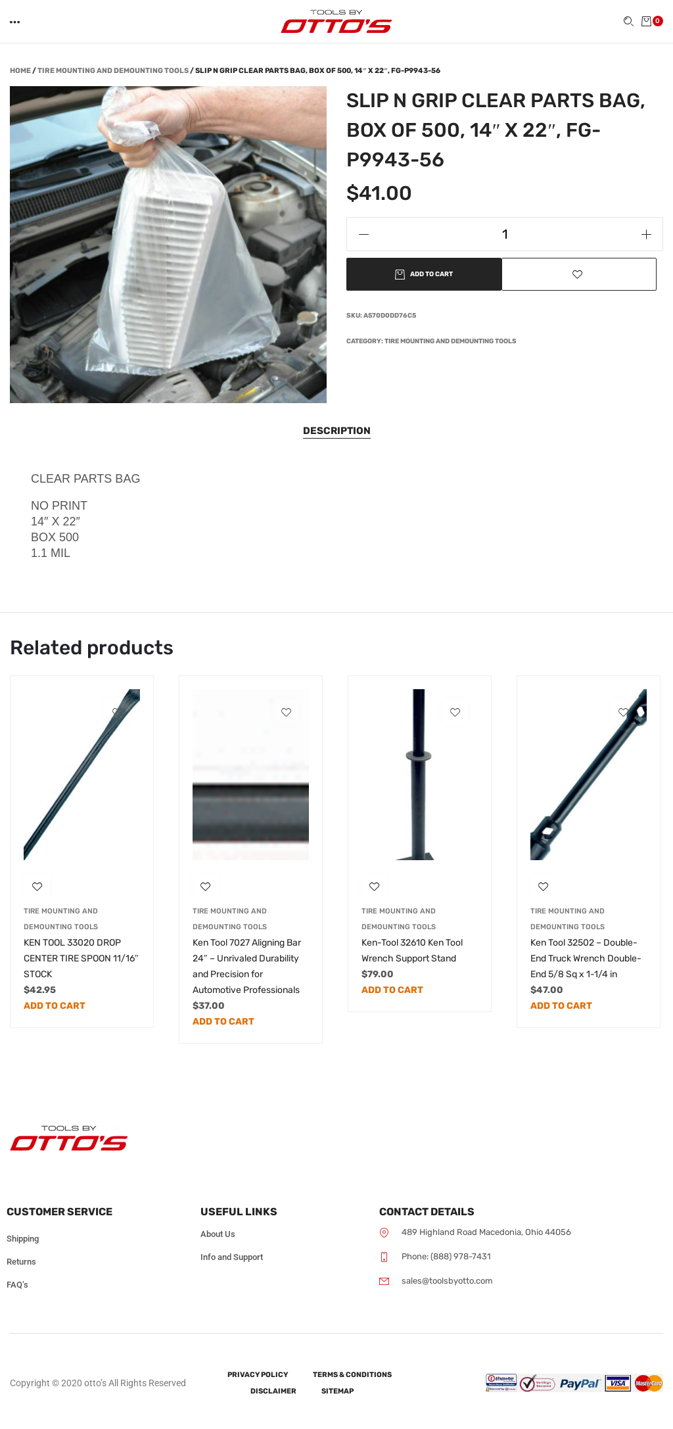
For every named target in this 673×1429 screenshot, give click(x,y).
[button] (16, 22)
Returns (21, 1262)
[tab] (336, 431)
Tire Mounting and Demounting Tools (113, 70)
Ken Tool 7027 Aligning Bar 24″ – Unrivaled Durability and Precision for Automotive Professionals (247, 966)
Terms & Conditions (352, 1374)
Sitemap (337, 1391)
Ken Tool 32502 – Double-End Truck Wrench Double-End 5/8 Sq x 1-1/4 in (585, 958)
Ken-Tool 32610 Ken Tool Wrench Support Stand (412, 950)
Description (337, 431)
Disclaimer (273, 1391)
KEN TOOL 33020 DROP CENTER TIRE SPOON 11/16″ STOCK (81, 958)
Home (20, 70)
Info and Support (231, 1257)
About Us (217, 1234)
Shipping (23, 1239)
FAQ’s (17, 1285)
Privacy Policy (257, 1374)
